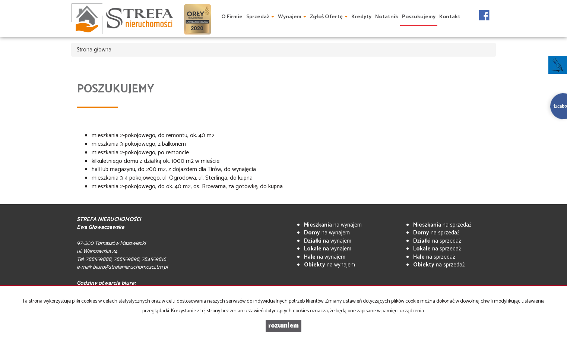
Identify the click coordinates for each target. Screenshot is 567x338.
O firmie (232, 16)
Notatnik (386, 16)
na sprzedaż (442, 225)
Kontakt (449, 16)
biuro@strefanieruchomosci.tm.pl (130, 267)
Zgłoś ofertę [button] (329, 16)
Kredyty (361, 16)
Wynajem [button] (292, 16)
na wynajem (333, 225)
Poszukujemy (418, 16)
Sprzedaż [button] (260, 16)
